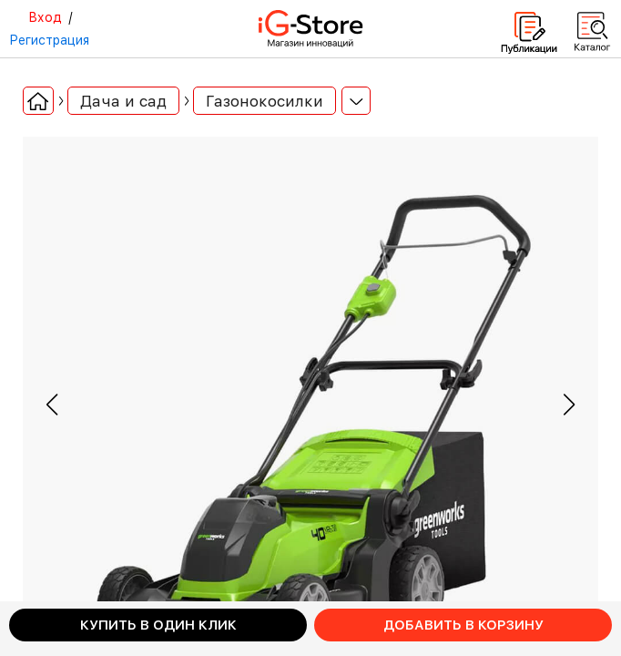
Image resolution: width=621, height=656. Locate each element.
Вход (45, 17)
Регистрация (49, 40)
